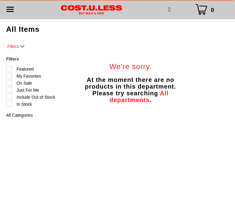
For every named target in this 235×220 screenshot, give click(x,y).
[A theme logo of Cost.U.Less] (91, 9)
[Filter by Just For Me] (9, 90)
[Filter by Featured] (9, 69)
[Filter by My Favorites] (9, 76)
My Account (97, 173)
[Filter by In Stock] (9, 104)
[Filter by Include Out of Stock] (9, 97)
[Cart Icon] (206, 9)
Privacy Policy (117, 182)
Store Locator (130, 173)
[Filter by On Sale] (9, 83)
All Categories (19, 115)
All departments (139, 96)
